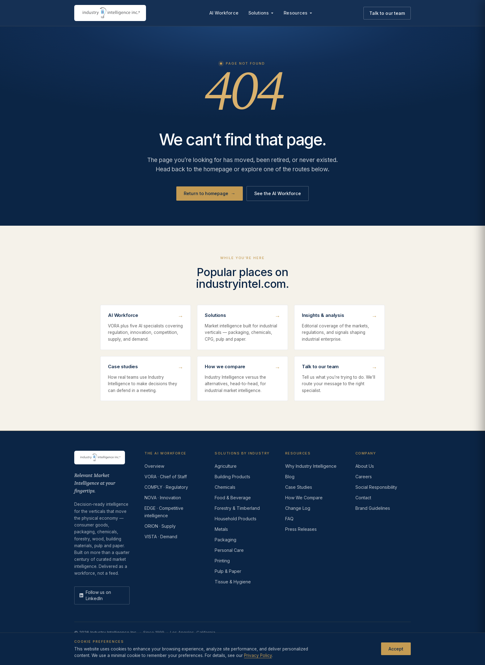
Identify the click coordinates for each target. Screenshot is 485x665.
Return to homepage (209, 193)
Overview (154, 466)
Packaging (225, 539)
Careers (363, 476)
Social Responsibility (376, 487)
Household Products (235, 518)
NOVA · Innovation (162, 497)
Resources (298, 12)
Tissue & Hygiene (233, 581)
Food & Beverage (233, 497)
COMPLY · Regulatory (166, 487)
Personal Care (229, 550)
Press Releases (301, 529)
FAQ (289, 518)
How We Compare (304, 497)
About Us (364, 466)
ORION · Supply (160, 526)
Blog (289, 476)
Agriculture (226, 466)
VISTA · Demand (160, 536)
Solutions (261, 12)
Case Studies (298, 487)
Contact (363, 497)
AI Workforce (223, 12)
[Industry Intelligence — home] (110, 13)
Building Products (232, 476)
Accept (395, 648)
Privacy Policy (258, 655)
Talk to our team (387, 13)
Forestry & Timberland (237, 508)
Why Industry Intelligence (311, 466)
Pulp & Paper (228, 571)
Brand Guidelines (372, 508)
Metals (221, 529)
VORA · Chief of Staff (165, 476)
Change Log (297, 508)
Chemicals (225, 487)
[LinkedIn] (102, 595)
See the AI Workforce (277, 193)
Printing (222, 560)
